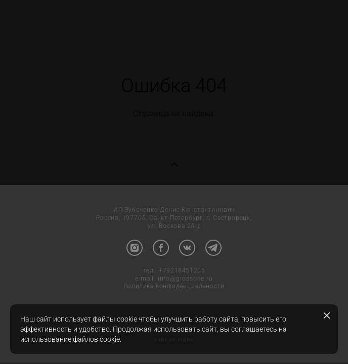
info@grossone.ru (185, 279)
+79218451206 (182, 271)
